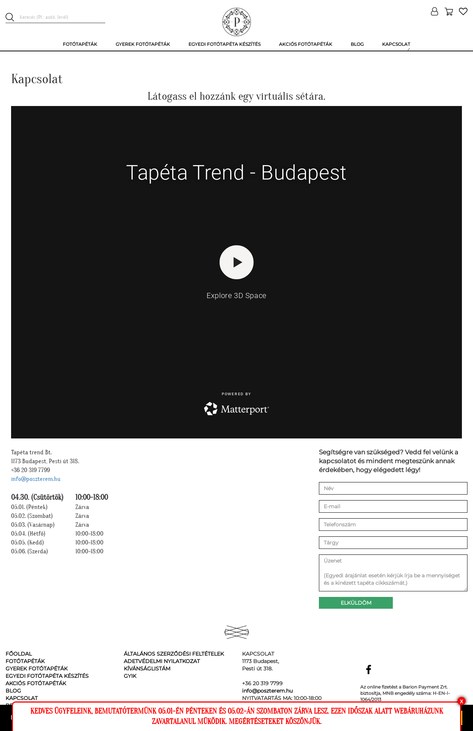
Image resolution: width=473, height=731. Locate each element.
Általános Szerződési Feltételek (174, 653)
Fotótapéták (25, 661)
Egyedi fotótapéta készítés (47, 676)
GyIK (130, 676)
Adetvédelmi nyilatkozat (162, 661)
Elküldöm (356, 603)
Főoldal (19, 653)
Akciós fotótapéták (36, 683)
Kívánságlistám (147, 668)
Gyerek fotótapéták (37, 668)
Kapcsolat (22, 698)
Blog (13, 690)
